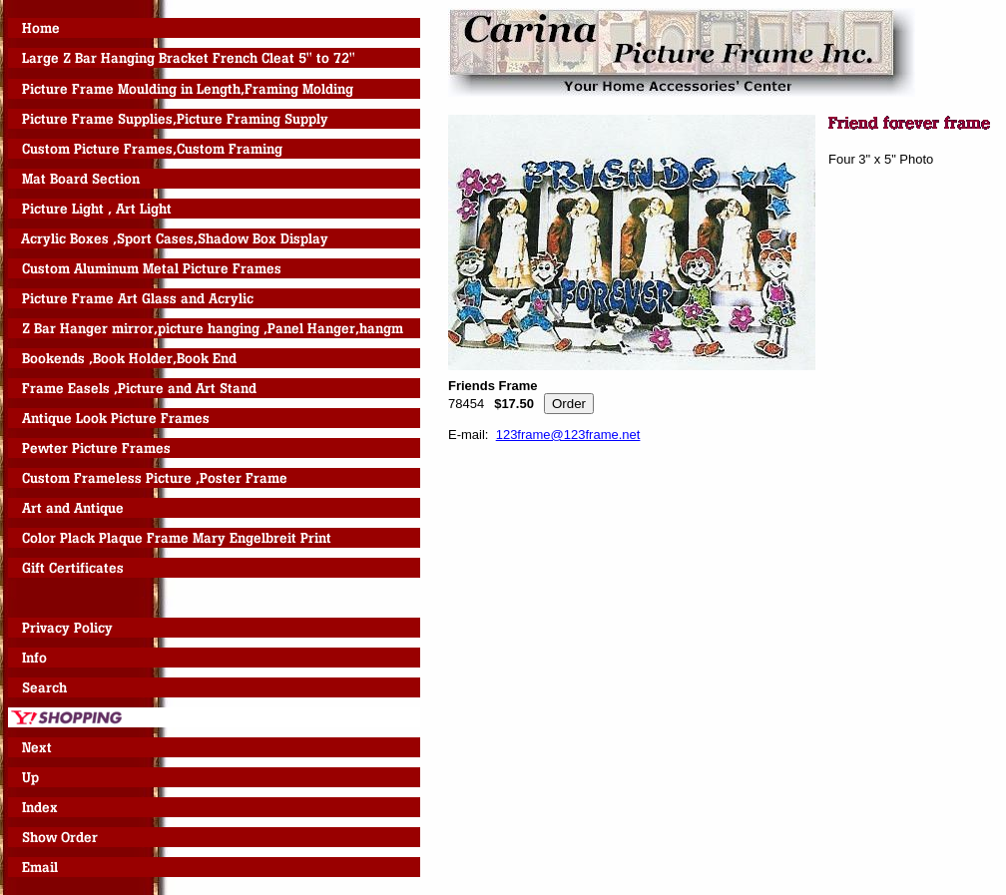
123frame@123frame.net (568, 434)
